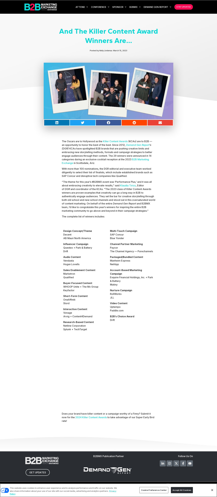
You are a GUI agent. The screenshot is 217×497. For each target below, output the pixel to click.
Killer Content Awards (115, 141)
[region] (108, 490)
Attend (82, 7)
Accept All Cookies (182, 490)
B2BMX (135, 7)
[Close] (212, 490)
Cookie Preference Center (154, 490)
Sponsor (119, 7)
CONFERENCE (100, 7)
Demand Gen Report (157, 7)
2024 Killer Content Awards (91, 417)
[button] (56, 122)
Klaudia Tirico (128, 185)
